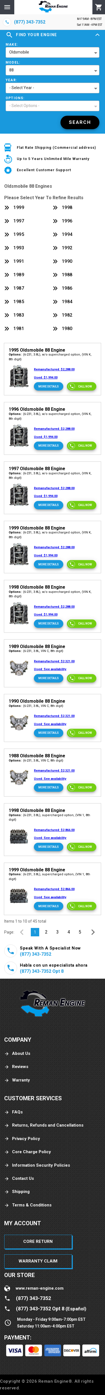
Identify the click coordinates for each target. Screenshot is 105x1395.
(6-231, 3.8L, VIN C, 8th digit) (36, 651)
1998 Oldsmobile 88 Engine (37, 587)
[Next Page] (93, 932)
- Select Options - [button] (24, 105)
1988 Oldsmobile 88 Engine (37, 755)
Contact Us (19, 1178)
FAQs (13, 1112)
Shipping (17, 1191)
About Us (17, 1053)
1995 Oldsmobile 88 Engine (37, 350)
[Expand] (97, 35)
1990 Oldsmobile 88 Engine (37, 701)
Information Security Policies (37, 1165)
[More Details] (48, 386)
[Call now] (81, 386)
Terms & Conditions (28, 1205)
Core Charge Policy (27, 1152)
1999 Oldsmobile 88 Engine (37, 528)
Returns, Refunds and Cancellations (43, 1125)
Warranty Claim (37, 1261)
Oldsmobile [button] (19, 52)
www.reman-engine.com (40, 1288)
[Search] (79, 122)
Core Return (38, 1241)
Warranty (17, 1080)
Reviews (16, 1066)
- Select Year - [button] (21, 87)
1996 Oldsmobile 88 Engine (37, 409)
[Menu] (7, 7)
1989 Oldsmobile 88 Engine (37, 646)
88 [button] (11, 70)
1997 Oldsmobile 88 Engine (37, 468)
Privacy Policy (22, 1138)
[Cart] (98, 7)
